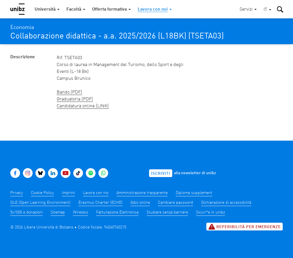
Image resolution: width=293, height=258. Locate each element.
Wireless (80, 212)
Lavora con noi (95, 193)
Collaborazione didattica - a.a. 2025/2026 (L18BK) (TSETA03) (117, 36)
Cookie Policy (42, 193)
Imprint (68, 193)
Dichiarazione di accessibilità (226, 203)
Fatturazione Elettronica (117, 212)
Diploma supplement (194, 193)
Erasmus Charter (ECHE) (100, 203)
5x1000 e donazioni (26, 212)
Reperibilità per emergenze (244, 226)
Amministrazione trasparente (142, 193)
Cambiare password (175, 203)
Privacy (16, 193)
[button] (267, 10)
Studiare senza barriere (167, 212)
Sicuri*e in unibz (210, 212)
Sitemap (58, 212)
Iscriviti (160, 174)
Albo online (140, 203)
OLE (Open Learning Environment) (40, 203)
